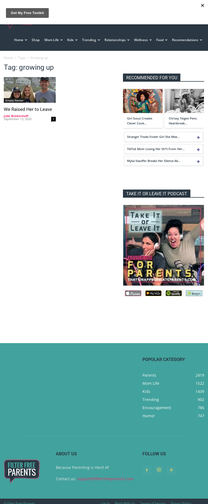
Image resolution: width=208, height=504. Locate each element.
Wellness (143, 40)
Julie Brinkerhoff (16, 116)
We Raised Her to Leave (28, 109)
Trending (91, 40)
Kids (72, 40)
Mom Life (53, 40)
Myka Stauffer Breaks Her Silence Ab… (154, 161)
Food (162, 40)
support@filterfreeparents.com (105, 478)
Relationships (117, 40)
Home (20, 40)
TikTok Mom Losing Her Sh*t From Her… (156, 149)
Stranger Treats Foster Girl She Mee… (153, 137)
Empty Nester (14, 100)
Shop (36, 40)
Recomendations (187, 40)
